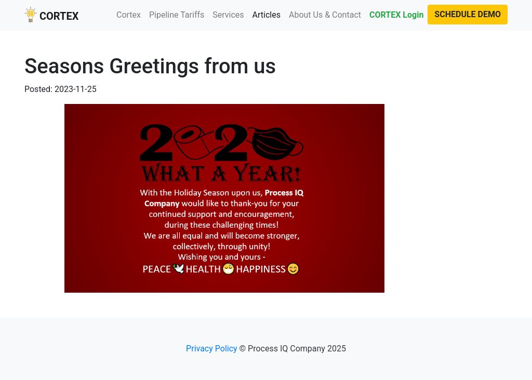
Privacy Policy (211, 348)
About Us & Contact (325, 15)
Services (228, 15)
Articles (268, 14)
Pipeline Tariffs (176, 15)
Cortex (128, 15)
